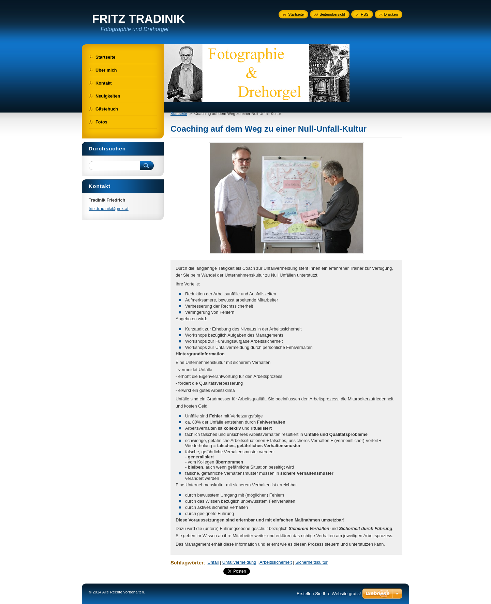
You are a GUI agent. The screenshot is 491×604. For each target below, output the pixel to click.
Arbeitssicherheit (275, 562)
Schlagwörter (187, 562)
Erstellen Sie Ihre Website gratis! (329, 593)
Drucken (391, 14)
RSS (364, 14)
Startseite (178, 114)
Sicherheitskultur (311, 562)
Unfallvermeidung (239, 562)
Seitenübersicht (332, 14)
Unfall (213, 562)
